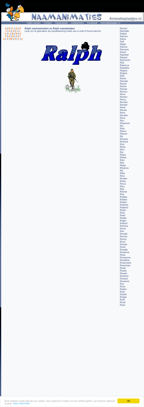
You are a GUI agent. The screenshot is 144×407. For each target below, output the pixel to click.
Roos (122, 242)
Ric (121, 136)
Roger (123, 220)
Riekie (123, 157)
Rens (122, 112)
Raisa (123, 39)
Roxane (124, 278)
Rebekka (124, 68)
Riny (122, 186)
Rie (121, 152)
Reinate (124, 81)
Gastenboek (61, 23)
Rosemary (125, 265)
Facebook (92, 23)
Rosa (122, 247)
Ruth (122, 299)
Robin (123, 210)
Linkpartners (77, 23)
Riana (123, 131)
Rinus (123, 184)
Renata (123, 102)
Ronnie (123, 236)
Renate (123, 105)
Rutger (123, 297)
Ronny (123, 239)
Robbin (123, 199)
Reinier (123, 89)
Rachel (123, 28)
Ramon (123, 47)
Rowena (124, 276)
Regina (123, 70)
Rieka (123, 155)
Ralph (123, 44)
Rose (122, 255)
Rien (122, 160)
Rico (122, 149)
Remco (123, 91)
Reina (123, 78)
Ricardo (124, 139)
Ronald (123, 234)
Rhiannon (125, 123)
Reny (122, 118)
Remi (122, 94)
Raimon (124, 36)
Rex (122, 120)
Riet (122, 163)
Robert (123, 202)
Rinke (123, 181)
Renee (123, 110)
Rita (122, 189)
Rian (122, 128)
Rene (122, 107)
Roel (122, 213)
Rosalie (124, 249)
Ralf (122, 41)
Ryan (122, 305)
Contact (48, 23)
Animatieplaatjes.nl (110, 23)
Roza (122, 286)
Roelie (123, 218)
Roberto (124, 207)
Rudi (122, 292)
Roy (122, 284)
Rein (122, 76)
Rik (121, 170)
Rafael (123, 33)
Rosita (123, 270)
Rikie (122, 173)
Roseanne (125, 257)
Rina (122, 176)
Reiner (123, 84)
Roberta (124, 205)
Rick (122, 144)
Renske (124, 115)
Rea (122, 62)
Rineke (123, 178)
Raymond (125, 60)
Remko (123, 97)
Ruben (123, 289)
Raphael (124, 55)
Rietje (123, 165)
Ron (122, 231)
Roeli (122, 215)
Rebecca (124, 65)
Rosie (123, 268)
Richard (124, 141)
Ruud (122, 302)
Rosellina (124, 260)
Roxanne (124, 281)
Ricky (123, 147)
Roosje (123, 244)
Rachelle (124, 31)
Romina (124, 226)
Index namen (34, 23)
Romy (123, 228)
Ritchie (123, 191)
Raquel (123, 57)
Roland (123, 223)
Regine (123, 73)
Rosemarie (125, 263)
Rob (122, 194)
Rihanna (124, 168)
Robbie (123, 197)
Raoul (123, 52)
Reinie (123, 86)
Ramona (124, 49)
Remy (123, 99)
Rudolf (123, 294)
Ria (121, 126)
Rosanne (124, 252)
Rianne (123, 134)
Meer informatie (21, 403)
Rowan (123, 273)
